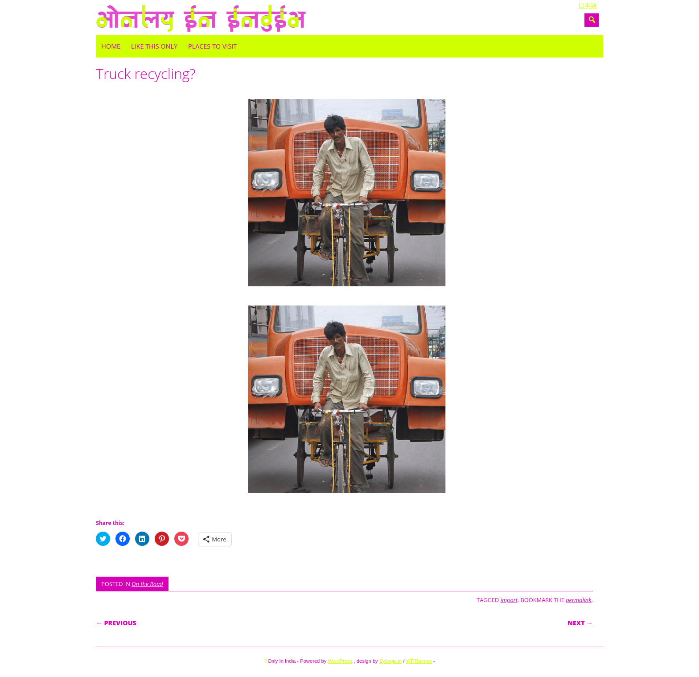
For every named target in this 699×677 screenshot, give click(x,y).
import (509, 600)
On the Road (147, 584)
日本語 (587, 5)
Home (110, 46)
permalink (578, 600)
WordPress (340, 661)
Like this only (154, 46)
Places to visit (212, 46)
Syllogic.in (390, 661)
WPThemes (419, 661)
